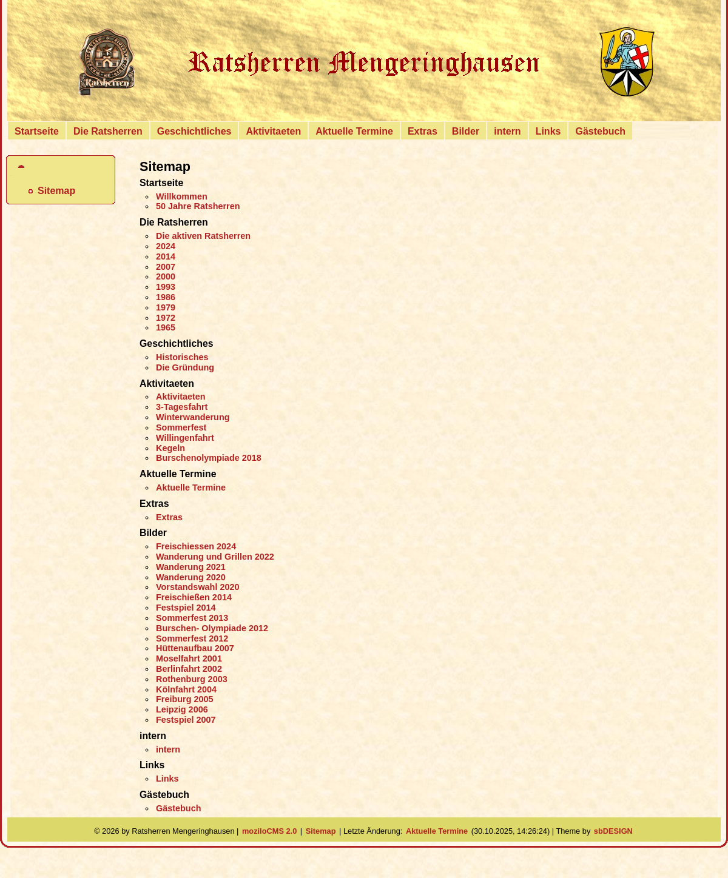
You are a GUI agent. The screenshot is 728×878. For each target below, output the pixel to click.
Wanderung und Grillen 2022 (215, 556)
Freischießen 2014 (194, 597)
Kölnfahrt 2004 (186, 689)
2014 (165, 256)
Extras (422, 131)
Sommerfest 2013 (192, 618)
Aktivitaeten (273, 131)
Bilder (465, 131)
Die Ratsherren (108, 131)
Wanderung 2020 (191, 577)
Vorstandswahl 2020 (197, 587)
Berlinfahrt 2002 (189, 669)
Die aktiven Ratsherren (203, 236)
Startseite (37, 131)
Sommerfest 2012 (192, 638)
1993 (165, 287)
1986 (165, 297)
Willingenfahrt (185, 438)
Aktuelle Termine (354, 131)
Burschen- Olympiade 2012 (212, 628)
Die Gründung (185, 367)
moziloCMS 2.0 (269, 831)
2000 (165, 276)
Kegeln (170, 448)
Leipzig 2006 (182, 709)
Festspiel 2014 (186, 607)
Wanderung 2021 (191, 567)
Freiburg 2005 (184, 699)
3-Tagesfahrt (181, 407)
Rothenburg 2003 (192, 679)
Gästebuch (600, 131)
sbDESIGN (613, 831)
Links (548, 131)
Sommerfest (181, 427)
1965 (165, 327)
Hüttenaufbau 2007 (195, 648)
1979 (165, 307)
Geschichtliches (194, 131)
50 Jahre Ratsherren (198, 206)
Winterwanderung (193, 417)
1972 (165, 318)
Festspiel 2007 (186, 720)
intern (507, 131)
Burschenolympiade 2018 (208, 458)
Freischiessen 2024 (196, 546)
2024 (165, 246)
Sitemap (56, 191)
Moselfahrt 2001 (189, 658)
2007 (165, 267)
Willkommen (181, 196)
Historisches (182, 357)
